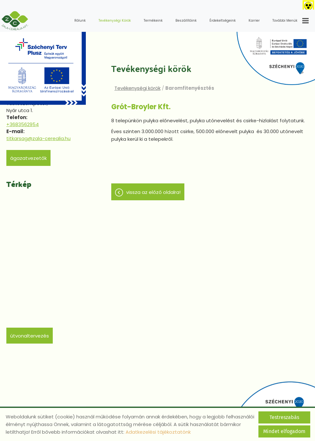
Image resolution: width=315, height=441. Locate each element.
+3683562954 (22, 124)
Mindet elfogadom (284, 431)
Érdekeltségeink (222, 20)
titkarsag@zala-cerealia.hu (38, 138)
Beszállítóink (186, 20)
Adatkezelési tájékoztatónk (158, 432)
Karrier (254, 20)
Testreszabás (284, 417)
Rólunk (80, 20)
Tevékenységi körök (115, 20)
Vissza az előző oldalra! (153, 192)
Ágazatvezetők (28, 158)
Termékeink (153, 20)
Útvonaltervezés (29, 335)
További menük (290, 21)
